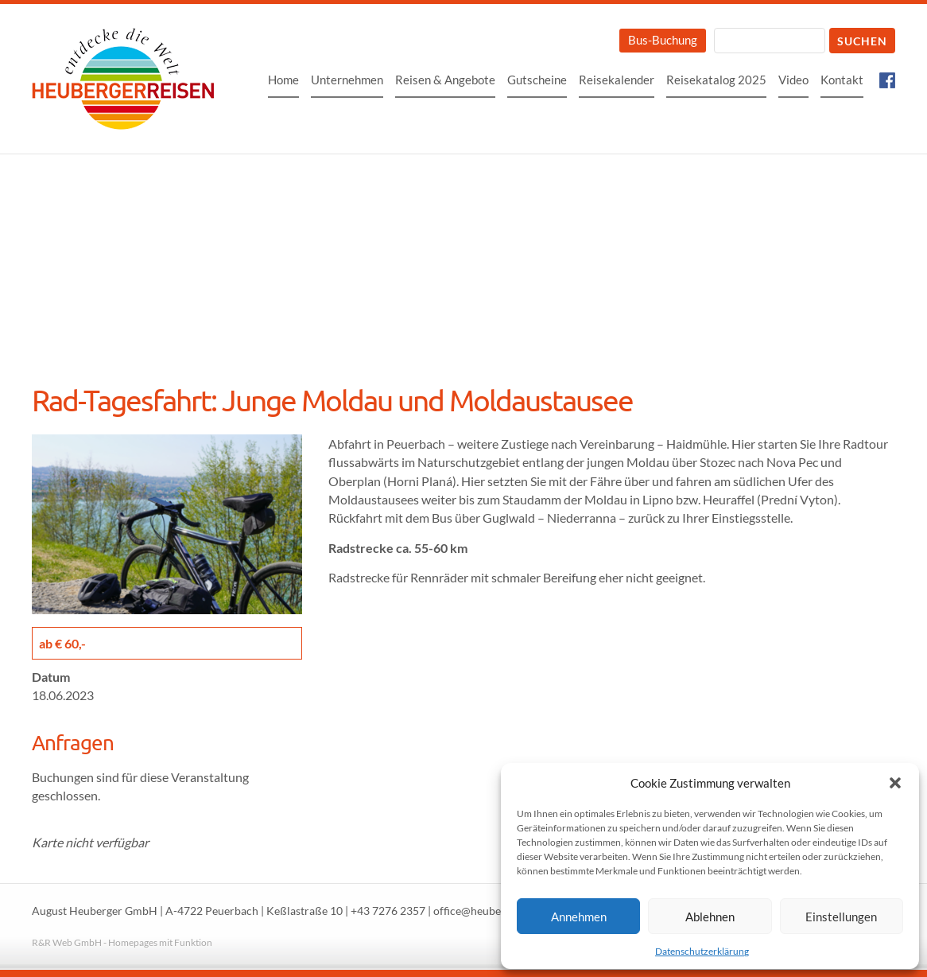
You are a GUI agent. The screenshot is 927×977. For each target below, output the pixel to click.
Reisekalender (616, 79)
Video (793, 79)
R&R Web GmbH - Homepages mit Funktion (122, 942)
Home (283, 79)
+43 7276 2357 (388, 911)
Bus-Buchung (662, 40)
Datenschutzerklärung (702, 951)
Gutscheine (537, 79)
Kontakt (841, 79)
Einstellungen (841, 916)
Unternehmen (347, 79)
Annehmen (579, 916)
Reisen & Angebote (445, 79)
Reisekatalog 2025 (716, 79)
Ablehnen (710, 916)
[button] (895, 783)
